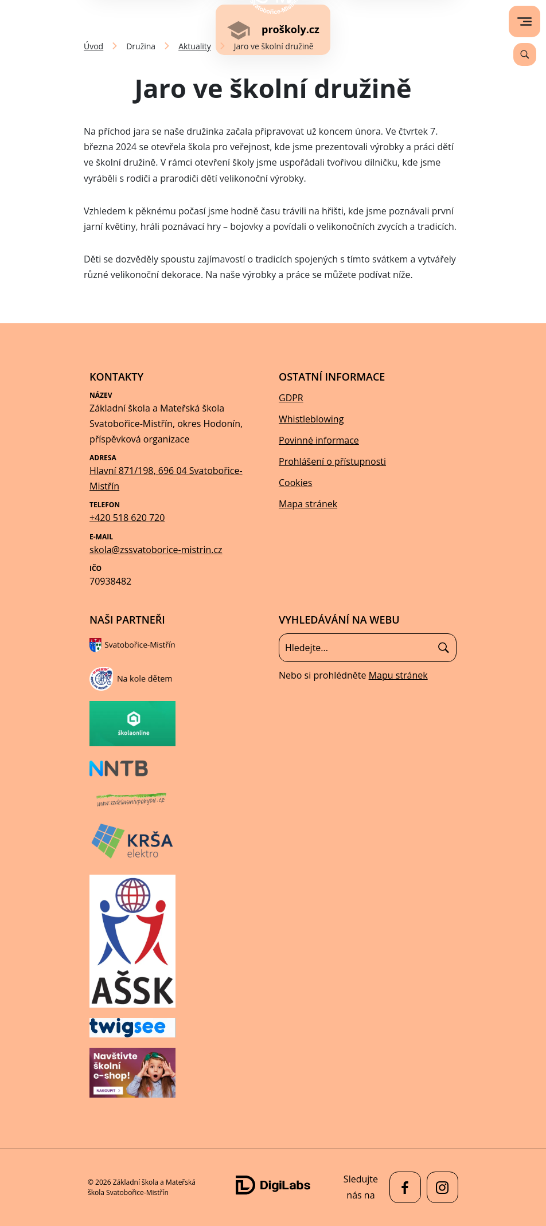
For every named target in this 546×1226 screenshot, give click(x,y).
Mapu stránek (398, 675)
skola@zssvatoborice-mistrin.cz (156, 549)
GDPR (291, 397)
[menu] (524, 21)
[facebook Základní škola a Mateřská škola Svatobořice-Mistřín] (402, 1187)
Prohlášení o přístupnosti (332, 461)
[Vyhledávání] (524, 54)
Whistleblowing (311, 419)
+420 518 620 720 (127, 517)
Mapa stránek (308, 504)
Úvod (93, 46)
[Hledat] (443, 648)
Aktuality (194, 46)
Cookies (295, 482)
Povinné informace (319, 440)
